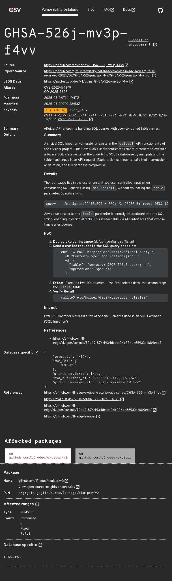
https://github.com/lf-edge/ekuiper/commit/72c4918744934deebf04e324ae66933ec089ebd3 (98, 408)
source (15, 557)
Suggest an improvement (140, 42)
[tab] (38, 455)
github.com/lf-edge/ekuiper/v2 (41, 481)
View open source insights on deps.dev (46, 487)
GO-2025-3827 (55, 92)
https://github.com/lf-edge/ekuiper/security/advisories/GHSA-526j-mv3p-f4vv (102, 393)
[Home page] (15, 11)
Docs (127, 10)
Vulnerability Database (60, 10)
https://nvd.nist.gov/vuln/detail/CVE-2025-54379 (82, 399)
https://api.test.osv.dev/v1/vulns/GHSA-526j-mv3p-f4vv (86, 82)
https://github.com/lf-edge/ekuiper (70, 417)
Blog (91, 10)
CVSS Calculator (73, 119)
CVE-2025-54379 (57, 88)
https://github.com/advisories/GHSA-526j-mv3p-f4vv (84, 65)
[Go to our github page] (160, 12)
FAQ (106, 10)
